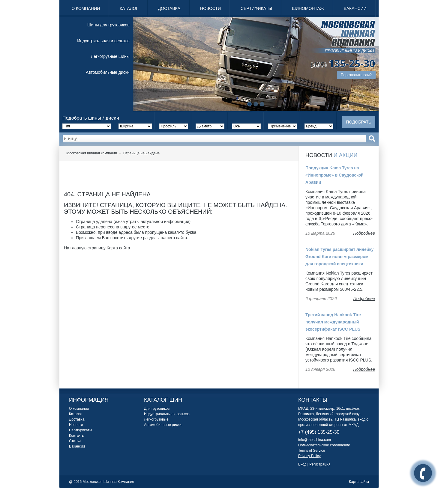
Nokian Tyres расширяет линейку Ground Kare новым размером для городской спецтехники (339, 256)
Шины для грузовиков (108, 24)
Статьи (75, 441)
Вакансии (355, 8)
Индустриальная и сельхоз (103, 40)
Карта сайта (118, 248)
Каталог (129, 8)
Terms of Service (311, 450)
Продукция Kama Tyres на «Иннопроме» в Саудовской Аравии (334, 175)
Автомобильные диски (108, 72)
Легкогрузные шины (110, 56)
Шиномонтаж (308, 8)
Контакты (77, 435)
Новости (210, 8)
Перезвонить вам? (356, 75)
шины (94, 118)
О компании (85, 8)
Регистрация (319, 464)
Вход (302, 464)
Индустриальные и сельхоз (167, 414)
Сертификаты (256, 8)
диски (112, 118)
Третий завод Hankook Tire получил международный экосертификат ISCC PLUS (333, 322)
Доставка (169, 8)
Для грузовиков (157, 408)
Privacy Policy (309, 456)
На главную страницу (85, 248)
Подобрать (358, 122)
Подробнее (364, 233)
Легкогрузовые (156, 419)
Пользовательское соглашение (324, 445)
